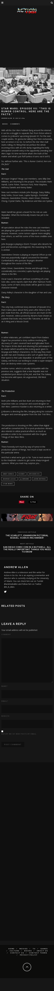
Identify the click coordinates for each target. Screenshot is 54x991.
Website (5, 716)
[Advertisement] (26, 41)
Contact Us (17, 953)
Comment (6, 634)
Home (11, 948)
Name (4, 686)
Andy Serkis (8, 474)
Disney (22, 474)
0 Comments (15, 124)
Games (44, 948)
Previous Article (27, 532)
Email (4, 701)
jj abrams (24, 479)
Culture (14, 951)
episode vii (34, 474)
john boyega (40, 479)
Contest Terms (38, 953)
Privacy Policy (29, 955)
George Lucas (9, 479)
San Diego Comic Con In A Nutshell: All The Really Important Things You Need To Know (27, 549)
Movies (5, 124)
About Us (42, 951)
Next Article (27, 543)
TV (34, 948)
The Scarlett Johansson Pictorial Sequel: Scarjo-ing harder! (27, 536)
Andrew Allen (6, 118)
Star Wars (8, 484)
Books (28, 951)
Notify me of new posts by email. (19, 734)
